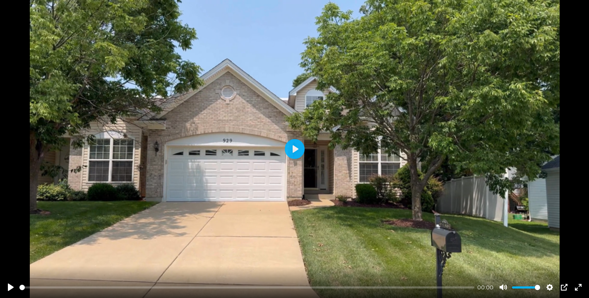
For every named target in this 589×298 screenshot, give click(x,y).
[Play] (10, 287)
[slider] (246, 287)
